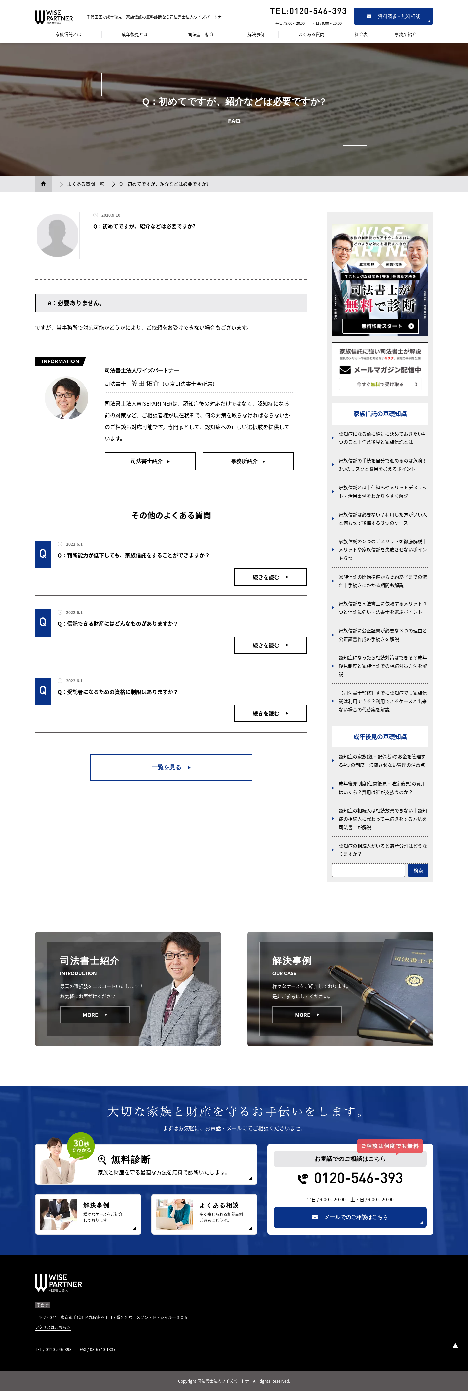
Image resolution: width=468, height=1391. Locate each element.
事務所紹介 (405, 34)
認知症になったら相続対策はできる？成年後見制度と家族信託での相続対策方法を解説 (383, 665)
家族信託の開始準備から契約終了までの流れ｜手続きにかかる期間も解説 (383, 580)
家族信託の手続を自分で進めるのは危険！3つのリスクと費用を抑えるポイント (383, 464)
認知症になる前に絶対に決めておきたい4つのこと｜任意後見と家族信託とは (382, 437)
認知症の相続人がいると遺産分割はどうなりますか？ (383, 849)
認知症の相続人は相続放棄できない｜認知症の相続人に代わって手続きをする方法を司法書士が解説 (383, 818)
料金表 (361, 34)
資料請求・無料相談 (393, 16)
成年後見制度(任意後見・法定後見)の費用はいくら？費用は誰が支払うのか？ (382, 787)
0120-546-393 (358, 1179)
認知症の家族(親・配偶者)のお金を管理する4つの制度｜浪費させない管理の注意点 (382, 760)
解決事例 (256, 34)
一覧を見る (166, 767)
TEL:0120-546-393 (308, 12)
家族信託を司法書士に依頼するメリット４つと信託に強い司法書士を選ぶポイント (383, 607)
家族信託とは (68, 34)
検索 (418, 870)
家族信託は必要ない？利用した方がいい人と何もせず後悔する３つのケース (383, 518)
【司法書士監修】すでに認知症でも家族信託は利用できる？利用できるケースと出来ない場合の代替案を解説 (383, 700)
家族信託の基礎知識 (380, 413)
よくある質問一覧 (85, 183)
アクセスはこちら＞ (53, 1327)
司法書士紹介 (201, 34)
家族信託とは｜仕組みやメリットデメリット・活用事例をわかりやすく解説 (383, 491)
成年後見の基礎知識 (380, 736)
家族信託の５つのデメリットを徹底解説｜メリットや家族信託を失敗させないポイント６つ (383, 549)
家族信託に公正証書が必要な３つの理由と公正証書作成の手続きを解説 (383, 634)
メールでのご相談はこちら (350, 1217)
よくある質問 (311, 34)
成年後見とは (135, 34)
